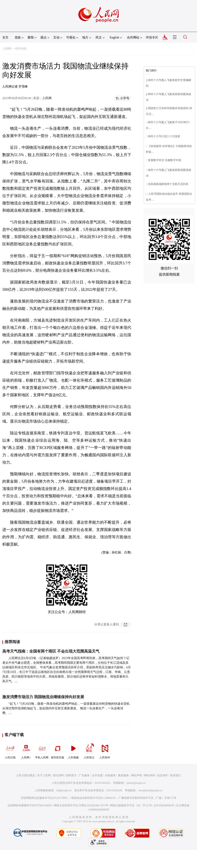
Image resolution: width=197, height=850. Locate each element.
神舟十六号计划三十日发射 (164, 136)
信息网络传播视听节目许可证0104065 (30, 805)
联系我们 (175, 775)
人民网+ (26, 750)
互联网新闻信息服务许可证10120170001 (44, 798)
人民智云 (89, 750)
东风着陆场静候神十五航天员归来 (168, 184)
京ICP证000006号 (164, 805)
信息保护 (162, 775)
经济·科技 (21, 48)
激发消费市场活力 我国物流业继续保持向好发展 (43, 697)
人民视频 (73, 750)
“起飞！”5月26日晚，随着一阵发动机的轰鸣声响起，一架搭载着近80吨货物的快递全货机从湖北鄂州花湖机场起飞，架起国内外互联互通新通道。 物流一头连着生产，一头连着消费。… (66, 708)
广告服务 (84, 775)
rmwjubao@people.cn (150, 790)
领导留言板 (57, 750)
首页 (5, 37)
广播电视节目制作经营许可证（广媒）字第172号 (147, 798)
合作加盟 (97, 775)
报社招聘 (58, 775)
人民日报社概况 (25, 775)
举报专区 (152, 37)
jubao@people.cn (136, 782)
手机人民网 (41, 750)
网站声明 (136, 775)
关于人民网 (44, 775)
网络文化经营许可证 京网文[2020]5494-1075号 (81, 805)
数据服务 (123, 775)
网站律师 (149, 775)
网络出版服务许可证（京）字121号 (131, 805)
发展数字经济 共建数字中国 (164, 160)
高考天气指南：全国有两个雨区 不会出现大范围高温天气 (50, 651)
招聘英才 (71, 775)
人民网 (7, 48)
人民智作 (105, 750)
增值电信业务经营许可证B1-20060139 (93, 798)
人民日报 (10, 750)
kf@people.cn (64, 790)
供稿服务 (110, 775)
